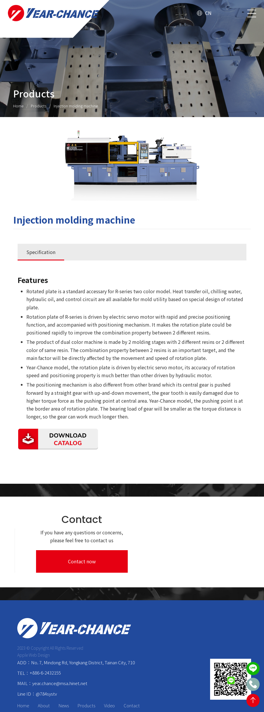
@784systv (46, 677)
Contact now (212, 544)
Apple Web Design (34, 638)
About (44, 689)
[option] (132, 165)
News (64, 689)
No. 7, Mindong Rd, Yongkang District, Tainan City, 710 (83, 646)
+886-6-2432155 (45, 656)
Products (38, 106)
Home (18, 106)
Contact (132, 689)
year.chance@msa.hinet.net (59, 667)
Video (109, 689)
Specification (40, 252)
